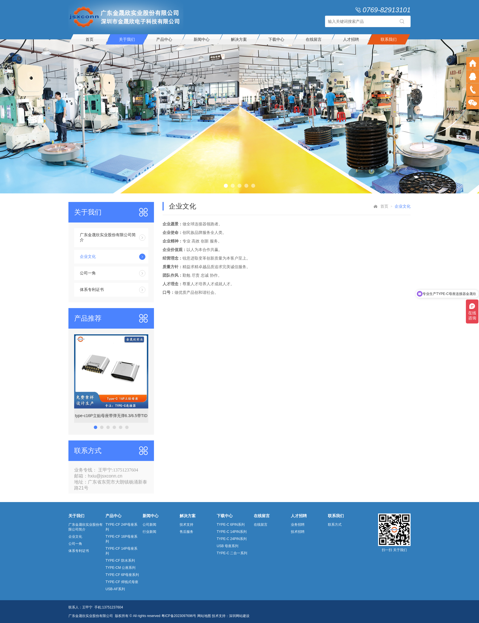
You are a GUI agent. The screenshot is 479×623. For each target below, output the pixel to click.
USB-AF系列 (115, 589)
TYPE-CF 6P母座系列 (122, 575)
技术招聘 (298, 532)
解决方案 (239, 39)
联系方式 (335, 525)
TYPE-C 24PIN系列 (232, 539)
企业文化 (112, 257)
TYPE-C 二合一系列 (232, 553)
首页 (90, 39)
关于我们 (127, 39)
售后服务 (186, 532)
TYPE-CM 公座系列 (120, 568)
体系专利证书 (112, 290)
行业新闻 (149, 532)
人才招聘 (351, 39)
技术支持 (186, 525)
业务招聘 (298, 525)
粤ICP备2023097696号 (178, 616)
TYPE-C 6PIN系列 (231, 525)
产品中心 (164, 39)
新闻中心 (202, 39)
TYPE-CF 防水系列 (120, 561)
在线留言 (314, 39)
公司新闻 (149, 525)
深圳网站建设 (239, 616)
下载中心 (276, 39)
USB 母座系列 (227, 546)
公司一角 (112, 273)
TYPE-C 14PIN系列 (232, 532)
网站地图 (204, 616)
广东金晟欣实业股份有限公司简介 (112, 237)
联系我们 (389, 39)
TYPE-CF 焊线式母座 (121, 582)
